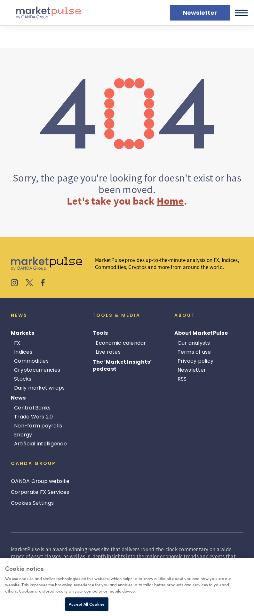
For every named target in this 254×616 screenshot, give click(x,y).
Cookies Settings (32, 503)
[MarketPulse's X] (29, 283)
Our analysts (194, 343)
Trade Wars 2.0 (33, 416)
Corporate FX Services (40, 492)
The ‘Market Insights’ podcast (122, 365)
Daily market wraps (39, 388)
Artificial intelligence (40, 443)
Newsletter (192, 370)
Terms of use (194, 352)
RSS (182, 379)
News (18, 397)
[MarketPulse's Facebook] (43, 283)
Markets (22, 333)
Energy (23, 434)
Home (170, 201)
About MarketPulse (201, 333)
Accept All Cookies (87, 604)
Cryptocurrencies (37, 370)
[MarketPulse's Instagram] (14, 283)
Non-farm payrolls (38, 425)
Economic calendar (121, 343)
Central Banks (32, 407)
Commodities (31, 361)
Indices (23, 352)
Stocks (23, 379)
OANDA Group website (40, 481)
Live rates (108, 352)
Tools (100, 333)
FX (17, 343)
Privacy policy (196, 361)
